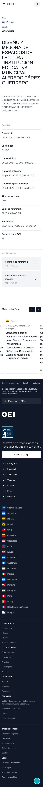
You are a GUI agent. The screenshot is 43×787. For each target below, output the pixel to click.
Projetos (5, 662)
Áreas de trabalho (9, 652)
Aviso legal (6, 768)
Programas (6, 657)
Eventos (5, 681)
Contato (5, 753)
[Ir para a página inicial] (10, 4)
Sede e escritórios (9, 643)
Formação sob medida (11, 709)
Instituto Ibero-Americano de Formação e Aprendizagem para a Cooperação (18, 702)
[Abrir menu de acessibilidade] (37, 781)
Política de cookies (9, 772)
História (5, 633)
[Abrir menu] (4, 4)
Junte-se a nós (8, 743)
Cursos (5, 713)
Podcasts (6, 691)
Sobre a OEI (7, 628)
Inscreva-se (21, 454)
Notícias (5, 686)
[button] (32, 309)
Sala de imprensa (9, 748)
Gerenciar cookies (9, 777)
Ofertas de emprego (10, 734)
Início (17, 383)
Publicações (7, 667)
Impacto (5, 672)
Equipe (5, 638)
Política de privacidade (11, 763)
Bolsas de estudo (9, 718)
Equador (26, 383)
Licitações (36, 383)
